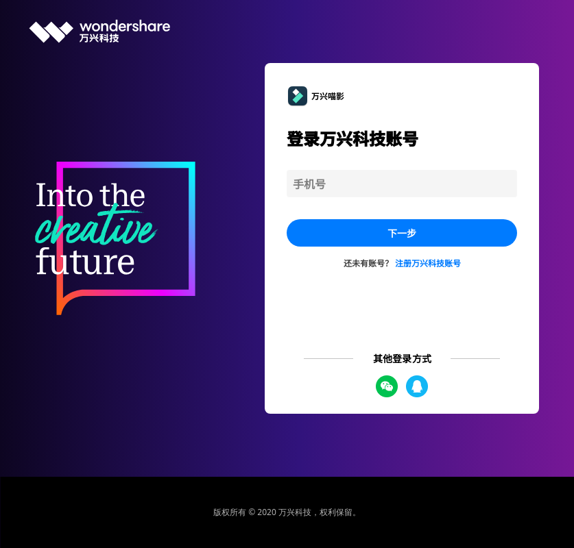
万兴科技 (294, 512)
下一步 (401, 233)
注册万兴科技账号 (428, 263)
